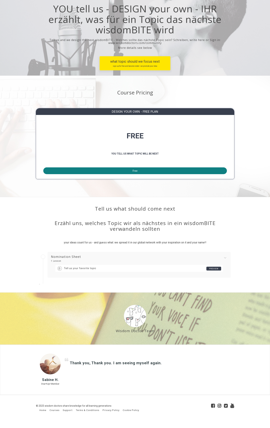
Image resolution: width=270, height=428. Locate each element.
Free (135, 173)
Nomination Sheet (66, 262)
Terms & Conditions (87, 415)
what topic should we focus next (135, 63)
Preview (213, 274)
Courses (54, 415)
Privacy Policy (111, 415)
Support (67, 415)
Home (42, 415)
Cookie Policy (131, 415)
